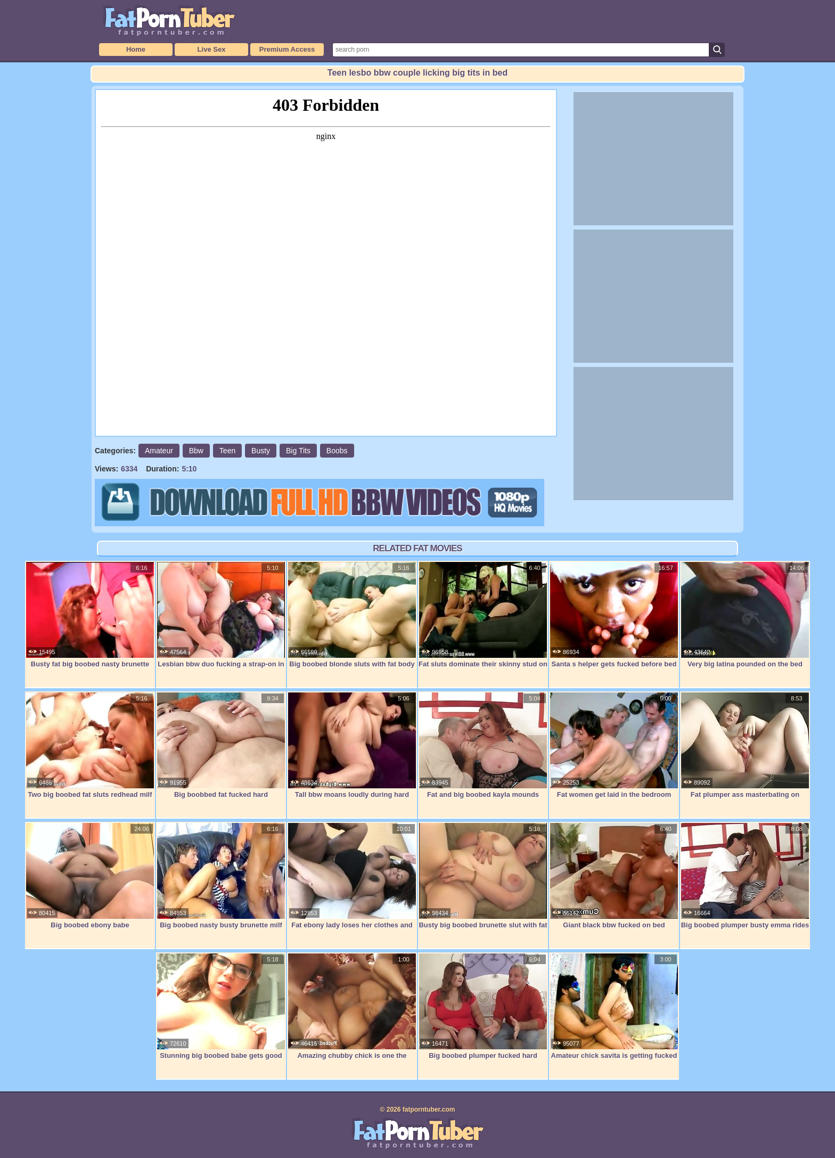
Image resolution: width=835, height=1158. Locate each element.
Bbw (196, 450)
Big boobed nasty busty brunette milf (221, 875)
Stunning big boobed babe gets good (221, 1006)
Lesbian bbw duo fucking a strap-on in (221, 614)
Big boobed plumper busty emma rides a (745, 881)
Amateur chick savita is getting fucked (614, 1006)
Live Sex (212, 49)
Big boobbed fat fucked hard (221, 745)
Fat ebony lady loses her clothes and (352, 875)
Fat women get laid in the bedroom (614, 745)
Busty (260, 450)
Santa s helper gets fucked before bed (614, 614)
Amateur (159, 450)
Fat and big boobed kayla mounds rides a (483, 751)
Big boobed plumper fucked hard (483, 1006)
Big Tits (298, 450)
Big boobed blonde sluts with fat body (352, 614)
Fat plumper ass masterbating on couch (745, 751)
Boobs (337, 450)
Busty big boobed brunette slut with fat (483, 875)
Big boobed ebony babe (90, 875)
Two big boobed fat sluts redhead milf (90, 745)
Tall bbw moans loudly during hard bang (352, 751)
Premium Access (287, 49)
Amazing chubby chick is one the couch (352, 1012)
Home (135, 49)
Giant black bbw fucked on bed (614, 875)
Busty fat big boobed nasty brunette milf (90, 620)
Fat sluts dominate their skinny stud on (483, 614)
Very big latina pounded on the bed (745, 614)
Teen (227, 450)
